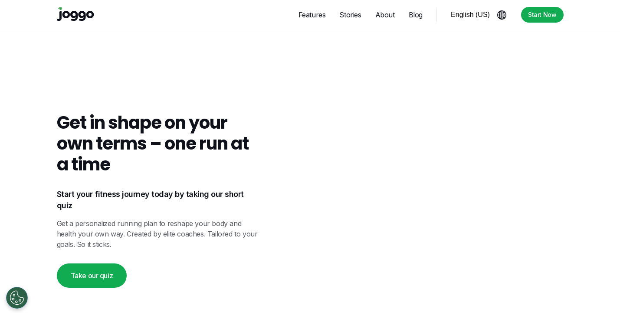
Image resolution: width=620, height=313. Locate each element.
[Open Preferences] (17, 298)
